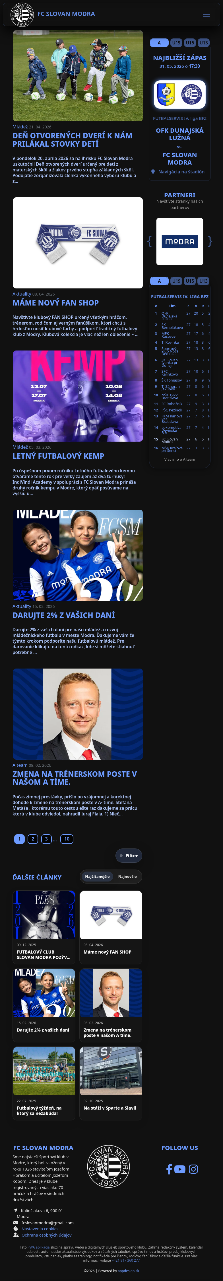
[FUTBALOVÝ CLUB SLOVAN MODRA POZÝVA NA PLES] (44, 927)
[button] (153, 241)
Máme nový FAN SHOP (56, 303)
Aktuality (22, 294)
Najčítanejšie (97, 876)
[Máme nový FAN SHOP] (110, 927)
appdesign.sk (128, 1270)
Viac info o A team (179, 459)
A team (21, 765)
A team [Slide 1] (159, 43)
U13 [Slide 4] (204, 43)
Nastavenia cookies (40, 1228)
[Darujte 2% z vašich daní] (44, 1005)
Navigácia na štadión (181, 172)
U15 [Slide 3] (190, 43)
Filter (129, 855)
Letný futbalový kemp (58, 456)
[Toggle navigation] (206, 15)
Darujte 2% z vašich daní (64, 615)
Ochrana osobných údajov (47, 1235)
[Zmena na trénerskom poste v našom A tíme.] (110, 1005)
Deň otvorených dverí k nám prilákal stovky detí (72, 139)
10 (66, 839)
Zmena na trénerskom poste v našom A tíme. (75, 778)
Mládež (21, 127)
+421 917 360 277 (126, 1260)
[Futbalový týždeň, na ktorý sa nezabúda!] (44, 1083)
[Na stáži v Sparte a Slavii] (110, 1083)
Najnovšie (127, 876)
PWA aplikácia (39, 1247)
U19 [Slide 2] (176, 43)
